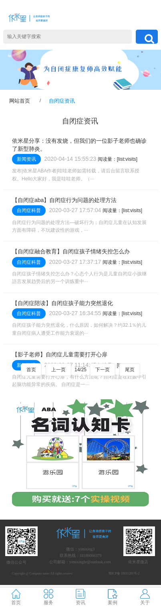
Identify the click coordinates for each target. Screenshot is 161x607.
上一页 (58, 369)
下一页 (102, 369)
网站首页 (19, 101)
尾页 (130, 369)
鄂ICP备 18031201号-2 (124, 573)
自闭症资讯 (62, 101)
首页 (31, 369)
